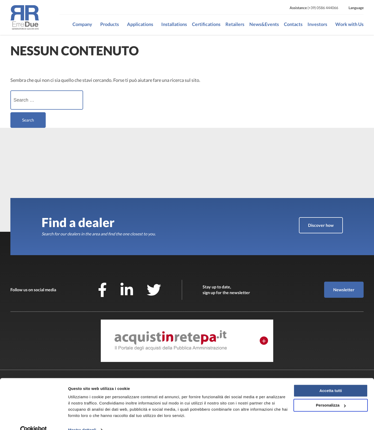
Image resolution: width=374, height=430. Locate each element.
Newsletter (344, 289)
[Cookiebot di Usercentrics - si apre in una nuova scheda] (33, 420)
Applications (140, 24)
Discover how (321, 225)
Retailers (234, 24)
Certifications (206, 24)
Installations (174, 24)
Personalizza (331, 395)
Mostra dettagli (82, 420)
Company (82, 24)
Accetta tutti (330, 380)
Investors (317, 24)
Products (109, 24)
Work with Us (349, 24)
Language (356, 7)
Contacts (293, 24)
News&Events (264, 24)
